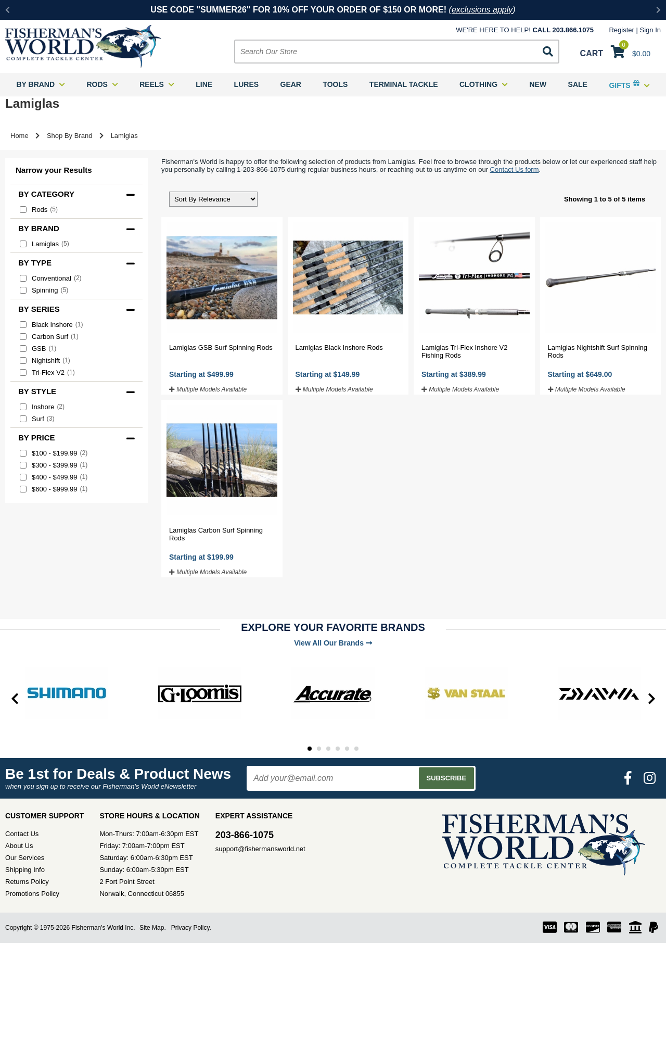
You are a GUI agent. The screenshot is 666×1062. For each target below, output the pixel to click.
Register (621, 30)
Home (19, 136)
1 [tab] (310, 749)
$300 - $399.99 (53, 465)
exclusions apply (482, 9)
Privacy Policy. (191, 927)
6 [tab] (356, 749)
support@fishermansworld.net (260, 849)
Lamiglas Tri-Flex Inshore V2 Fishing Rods (464, 351)
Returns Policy (27, 882)
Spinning (44, 290)
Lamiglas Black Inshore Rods (339, 347)
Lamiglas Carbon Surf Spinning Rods (216, 534)
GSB (38, 348)
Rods (39, 209)
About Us (19, 846)
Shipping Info (25, 870)
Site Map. (152, 927)
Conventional (51, 278)
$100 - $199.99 (53, 453)
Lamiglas (44, 244)
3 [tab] (328, 749)
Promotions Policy (32, 893)
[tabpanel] (66, 693)
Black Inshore (51, 324)
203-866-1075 (244, 835)
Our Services (24, 858)
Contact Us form (514, 169)
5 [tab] (347, 749)
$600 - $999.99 (53, 489)
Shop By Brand (69, 136)
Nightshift (45, 360)
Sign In (650, 30)
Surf (37, 419)
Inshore (42, 407)
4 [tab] (338, 749)
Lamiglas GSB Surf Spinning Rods (221, 347)
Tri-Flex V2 (47, 372)
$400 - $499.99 (53, 477)
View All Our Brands (333, 643)
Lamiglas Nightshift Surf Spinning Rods (598, 351)
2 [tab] (319, 749)
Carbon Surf (49, 336)
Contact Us (22, 834)
